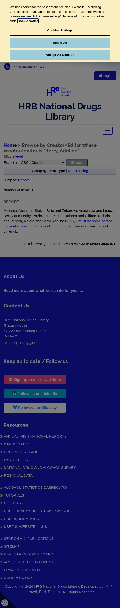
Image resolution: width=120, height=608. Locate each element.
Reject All (60, 42)
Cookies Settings (60, 30)
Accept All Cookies (60, 55)
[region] (60, 31)
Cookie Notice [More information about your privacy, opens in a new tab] (28, 21)
